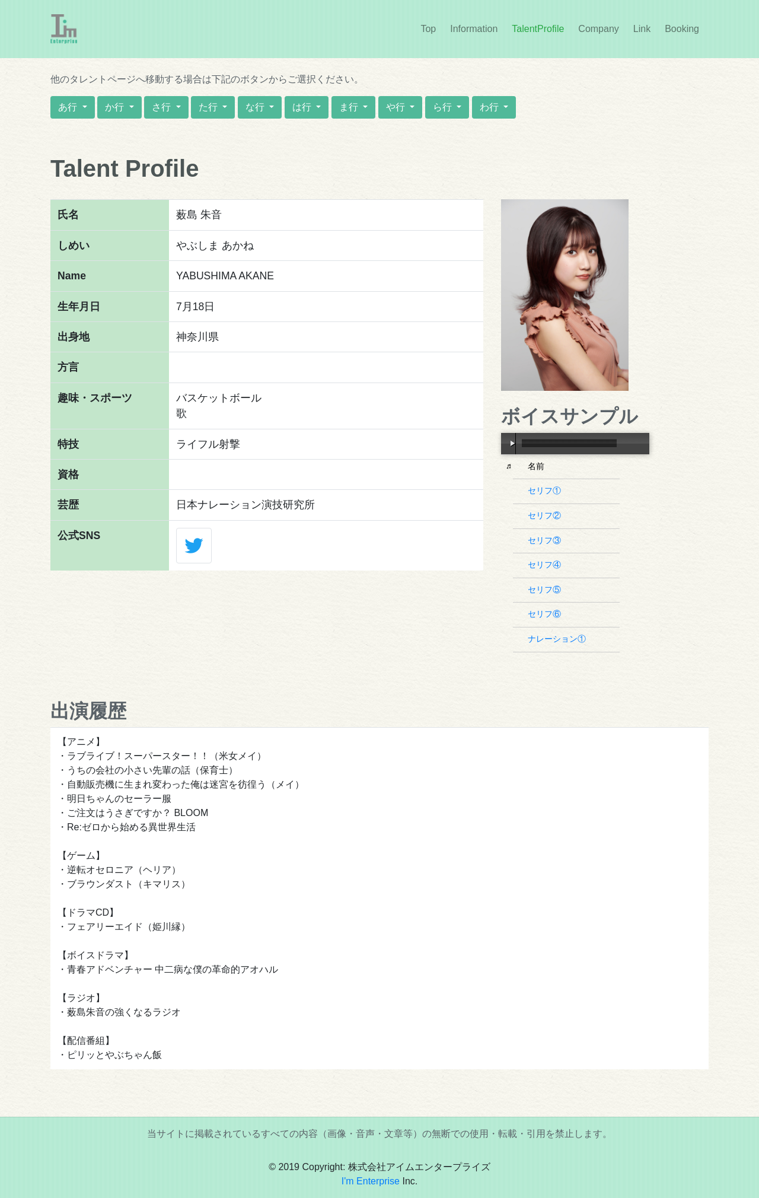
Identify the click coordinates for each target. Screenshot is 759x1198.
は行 (303, 107)
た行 (209, 107)
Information (476, 28)
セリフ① (546, 490)
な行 (256, 107)
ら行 (443, 107)
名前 (537, 466)
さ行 (162, 107)
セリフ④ (546, 564)
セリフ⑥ (546, 614)
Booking (682, 29)
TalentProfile (538, 29)
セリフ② (546, 515)
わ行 (490, 107)
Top (428, 29)
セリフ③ (546, 540)
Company (598, 29)
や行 (396, 107)
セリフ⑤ (546, 589)
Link (641, 29)
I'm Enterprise (371, 1181)
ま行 (350, 107)
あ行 (68, 107)
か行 (115, 107)
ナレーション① (558, 638)
